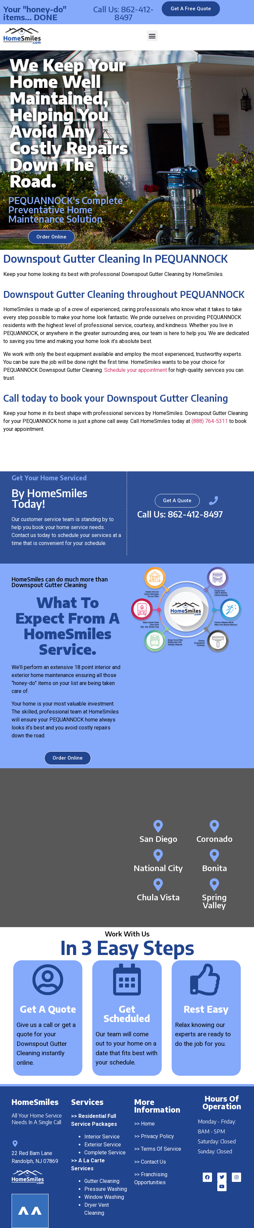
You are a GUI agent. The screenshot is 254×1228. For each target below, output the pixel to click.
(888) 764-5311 (209, 421)
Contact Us (153, 1150)
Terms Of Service (161, 1137)
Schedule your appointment (135, 370)
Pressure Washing (105, 1177)
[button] (152, 35)
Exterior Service (102, 1133)
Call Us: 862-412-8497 (123, 13)
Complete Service (105, 1141)
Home (148, 1112)
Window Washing (104, 1185)
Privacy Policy (157, 1125)
